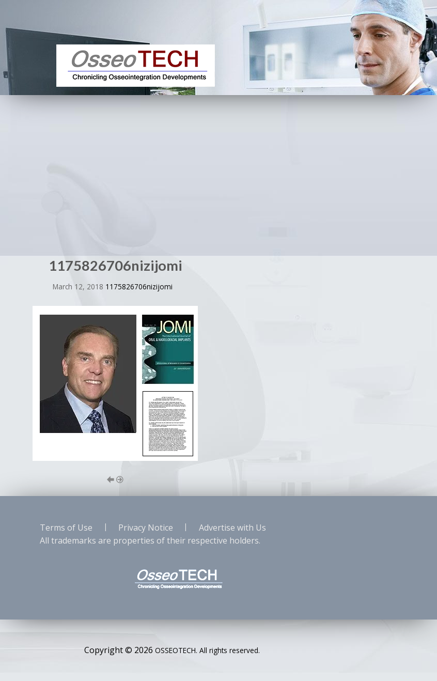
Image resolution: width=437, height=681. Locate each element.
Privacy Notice (145, 527)
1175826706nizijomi (139, 286)
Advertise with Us (232, 527)
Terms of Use (66, 527)
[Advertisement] (218, 172)
